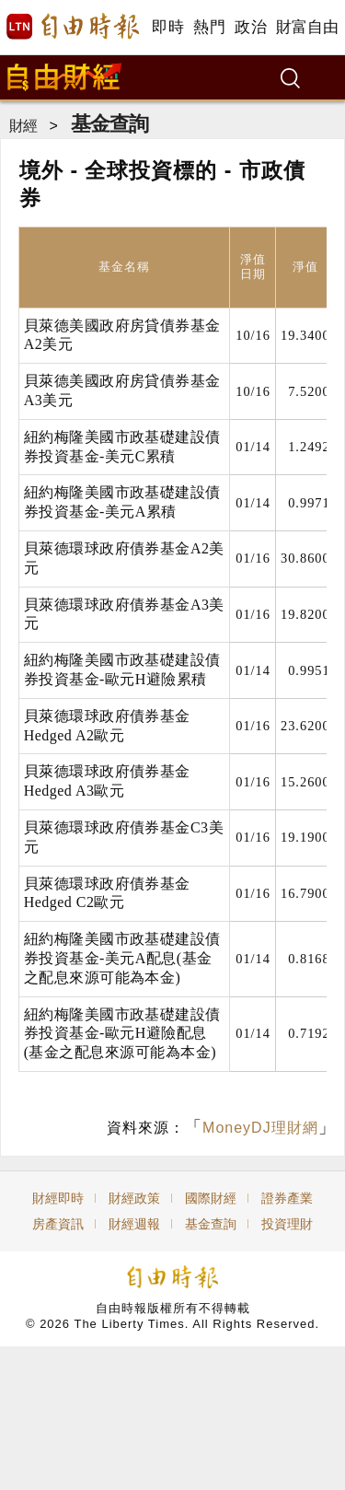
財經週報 (134, 1223)
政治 (251, 27)
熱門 (209, 27)
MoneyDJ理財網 (260, 1127)
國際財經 (210, 1198)
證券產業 (287, 1198)
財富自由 (307, 27)
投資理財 (287, 1223)
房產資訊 (58, 1223)
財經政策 (134, 1198)
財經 (23, 126)
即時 (168, 27)
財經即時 (58, 1198)
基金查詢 (109, 123)
